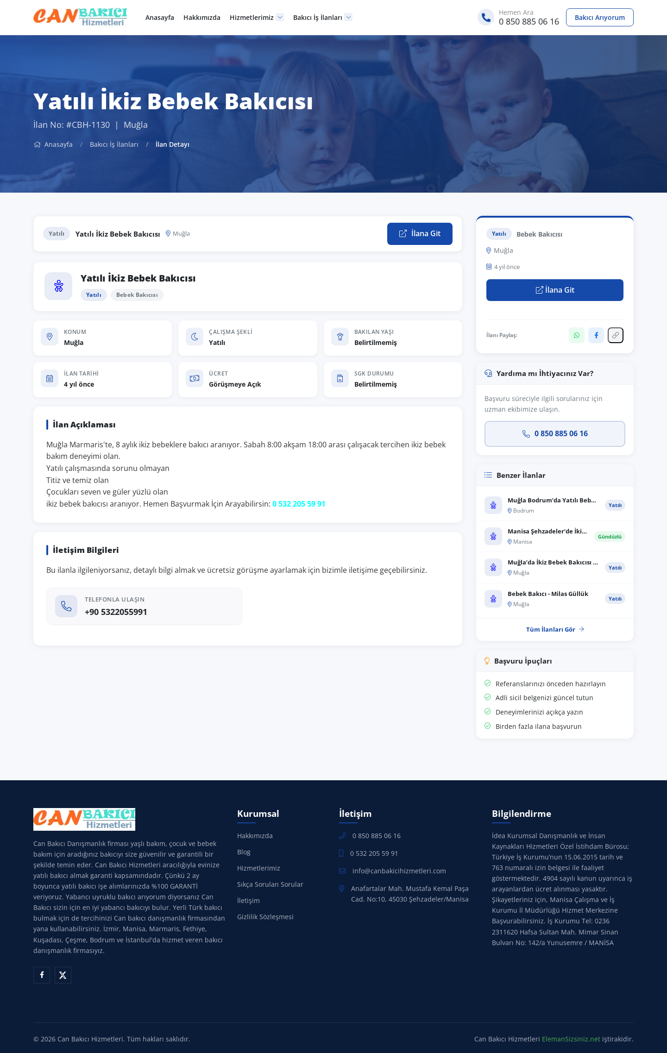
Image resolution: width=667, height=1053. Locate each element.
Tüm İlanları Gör (555, 629)
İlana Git (419, 233)
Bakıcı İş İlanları (322, 17)
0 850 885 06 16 (555, 433)
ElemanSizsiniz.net (571, 1038)
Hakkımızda (201, 17)
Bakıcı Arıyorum (600, 17)
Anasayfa (159, 17)
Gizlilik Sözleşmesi (265, 916)
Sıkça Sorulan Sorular (270, 884)
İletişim (248, 900)
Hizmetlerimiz (257, 17)
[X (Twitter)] (63, 975)
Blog (244, 851)
